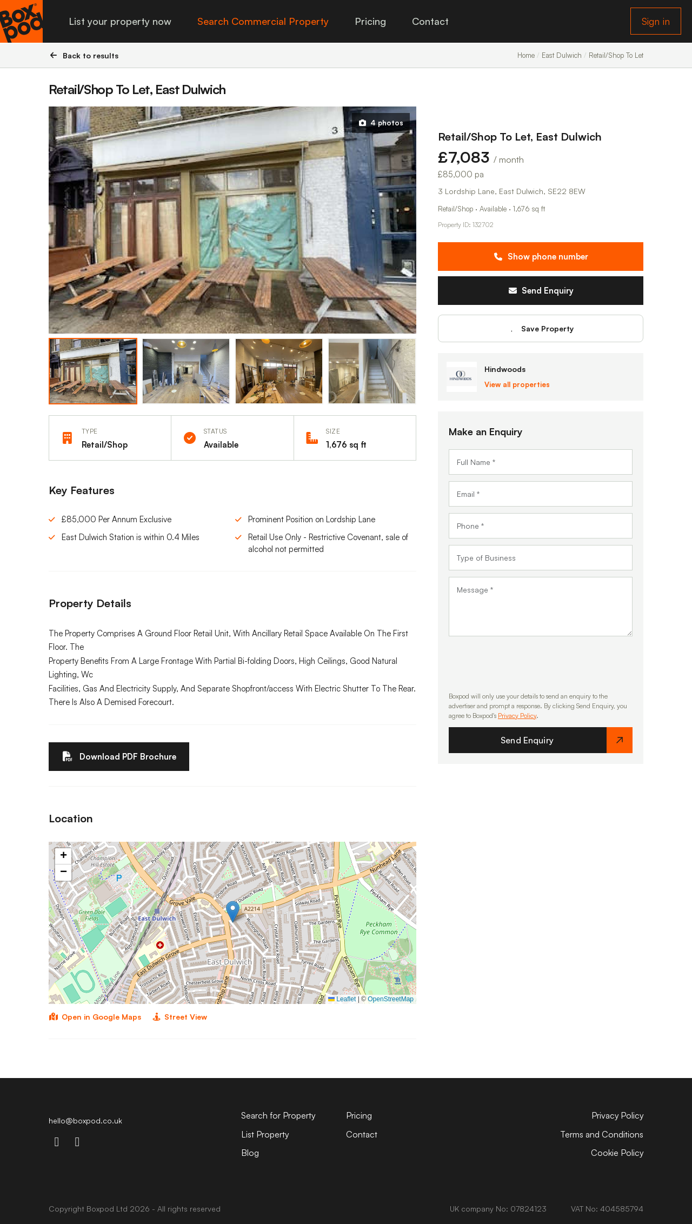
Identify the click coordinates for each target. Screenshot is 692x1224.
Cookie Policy (616, 1152)
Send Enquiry (541, 290)
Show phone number (540, 256)
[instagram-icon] (57, 1141)
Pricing (371, 22)
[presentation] (531, 664)
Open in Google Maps (95, 1017)
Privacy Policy (517, 715)
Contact (430, 22)
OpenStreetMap (391, 999)
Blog (250, 1152)
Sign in (656, 22)
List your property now (120, 22)
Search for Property (278, 1115)
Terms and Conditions (601, 1134)
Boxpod (100, 1208)
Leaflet (342, 999)
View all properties (517, 384)
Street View (180, 1017)
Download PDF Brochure (119, 756)
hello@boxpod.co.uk (85, 1121)
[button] (232, 912)
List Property (265, 1134)
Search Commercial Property (263, 22)
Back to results (83, 55)
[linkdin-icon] (77, 1141)
